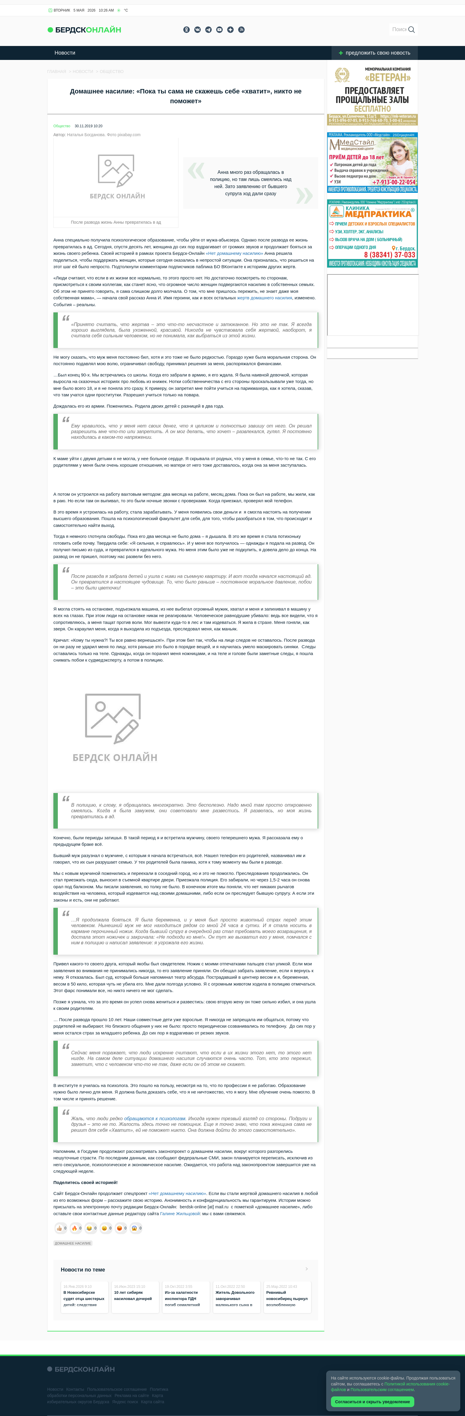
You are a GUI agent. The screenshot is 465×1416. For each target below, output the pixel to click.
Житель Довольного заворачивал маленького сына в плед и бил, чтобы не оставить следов (236, 1305)
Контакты (75, 1389)
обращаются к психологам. (155, 1118)
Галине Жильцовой (179, 1213)
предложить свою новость (374, 53)
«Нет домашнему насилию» (234, 253)
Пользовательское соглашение (117, 1389)
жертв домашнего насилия (264, 297)
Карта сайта (152, 1401)
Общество (61, 126)
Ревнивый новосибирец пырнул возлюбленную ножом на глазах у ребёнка (287, 1305)
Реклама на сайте (131, 1395)
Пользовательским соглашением (382, 1389)
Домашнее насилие (73, 1243)
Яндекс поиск (125, 1401)
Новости (65, 53)
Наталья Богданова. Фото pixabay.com (104, 134)
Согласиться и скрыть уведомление (372, 1401)
